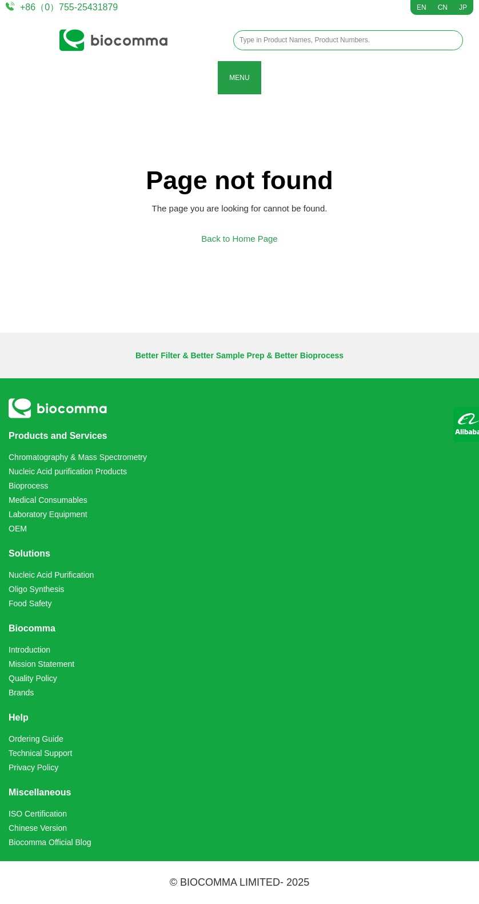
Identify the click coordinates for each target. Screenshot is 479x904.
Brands (21, 692)
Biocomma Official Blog (50, 842)
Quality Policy (33, 678)
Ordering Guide (36, 738)
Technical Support (40, 753)
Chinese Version (38, 828)
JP (463, 7)
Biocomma (32, 628)
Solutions (29, 553)
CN (443, 7)
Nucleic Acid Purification (51, 574)
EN (421, 7)
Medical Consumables (48, 500)
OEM (18, 528)
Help (19, 717)
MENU (239, 78)
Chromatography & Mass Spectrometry (78, 457)
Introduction (29, 649)
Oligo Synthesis (36, 589)
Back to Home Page (239, 238)
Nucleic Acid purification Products (68, 471)
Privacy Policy (33, 767)
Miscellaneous (40, 792)
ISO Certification (38, 813)
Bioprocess (28, 485)
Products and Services (58, 436)
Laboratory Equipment (48, 514)
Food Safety (30, 603)
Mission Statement (41, 664)
